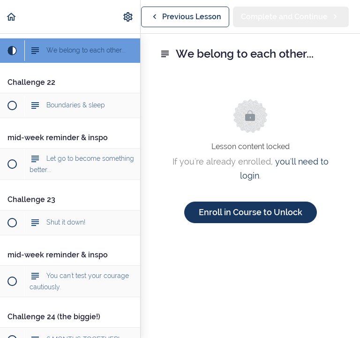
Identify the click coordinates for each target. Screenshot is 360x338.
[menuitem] (128, 16)
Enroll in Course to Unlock (250, 212)
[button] (11, 16)
